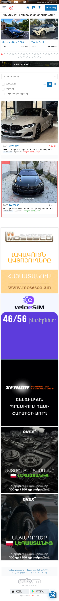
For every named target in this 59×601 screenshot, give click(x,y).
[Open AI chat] (52, 594)
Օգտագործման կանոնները (38, 570)
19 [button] (51, 54)
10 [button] (27, 54)
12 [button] (32, 54)
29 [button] (38, 57)
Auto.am (29, 581)
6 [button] (15, 54)
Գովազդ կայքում (19, 573)
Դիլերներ (10, 89)
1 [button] (2, 54)
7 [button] (18, 54)
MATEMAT (32, 595)
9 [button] (24, 54)
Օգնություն (34, 573)
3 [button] (7, 54)
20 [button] (54, 54)
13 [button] (35, 54)
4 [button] (10, 54)
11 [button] (29, 54)
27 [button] (32, 57)
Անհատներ (11, 84)
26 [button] (29, 57)
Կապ (44, 573)
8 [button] (21, 54)
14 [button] (38, 54)
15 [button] (40, 54)
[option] (15, 35)
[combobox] (29, 76)
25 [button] (27, 57)
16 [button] (43, 54)
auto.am (11, 8)
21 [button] (57, 54)
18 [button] (49, 54)
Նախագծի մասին (16, 570)
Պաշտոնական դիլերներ (17, 94)
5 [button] (13, 54)
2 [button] (4, 54)
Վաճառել (50, 8)
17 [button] (46, 54)
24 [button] (24, 57)
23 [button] (21, 57)
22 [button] (18, 57)
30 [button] (40, 57)
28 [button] (35, 57)
